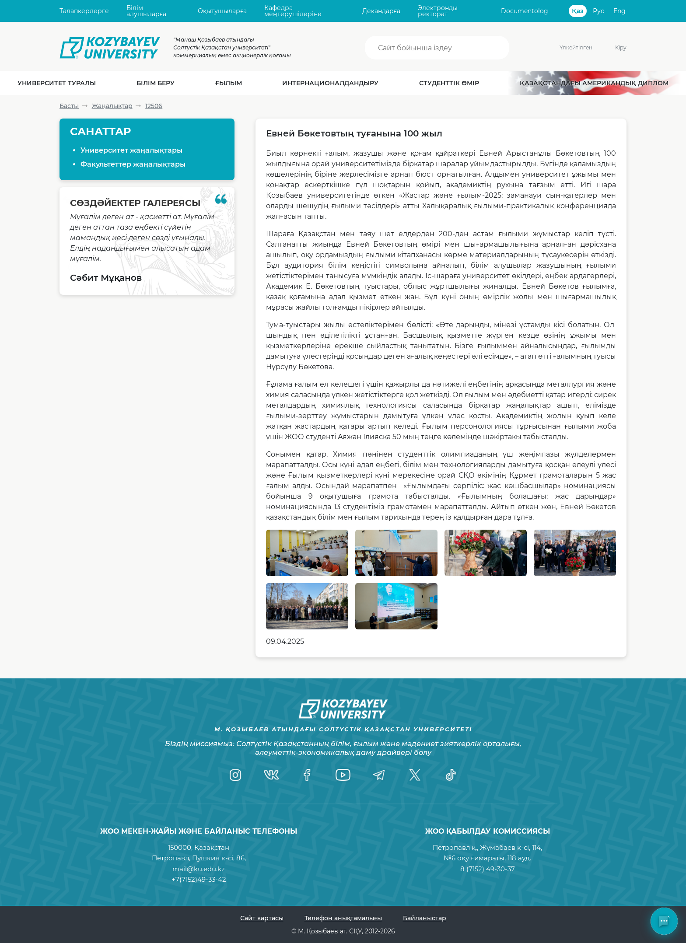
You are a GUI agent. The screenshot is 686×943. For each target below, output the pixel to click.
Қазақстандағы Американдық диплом (594, 83)
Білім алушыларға (146, 11)
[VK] (271, 775)
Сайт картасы (262, 918)
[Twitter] (414, 775)
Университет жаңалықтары (131, 150)
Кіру (620, 47)
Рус (598, 11)
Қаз (578, 11)
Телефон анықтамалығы (343, 918)
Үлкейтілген (562, 47)
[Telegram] (378, 775)
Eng (619, 11)
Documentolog (524, 11)
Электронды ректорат (438, 11)
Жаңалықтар (112, 106)
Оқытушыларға (222, 11)
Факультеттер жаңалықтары (133, 164)
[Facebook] (307, 775)
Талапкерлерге (84, 11)
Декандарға (381, 11)
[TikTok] (450, 775)
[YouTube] (343, 775)
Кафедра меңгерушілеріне (293, 11)
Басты (69, 106)
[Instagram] (235, 775)
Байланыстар (424, 918)
